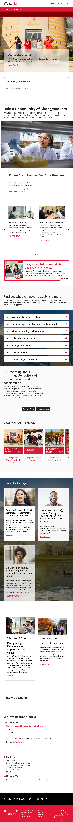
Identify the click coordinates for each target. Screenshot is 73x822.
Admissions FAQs (43, 409)
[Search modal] (67, 3)
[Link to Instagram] (38, 798)
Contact (23, 814)
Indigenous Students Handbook (34, 459)
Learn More (44, 241)
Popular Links (56, 3)
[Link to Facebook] (34, 798)
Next (67, 229)
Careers (40, 816)
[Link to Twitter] (30, 798)
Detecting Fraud (28, 409)
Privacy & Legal (42, 812)
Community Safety (43, 811)
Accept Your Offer (14, 65)
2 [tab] (37, 255)
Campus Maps (25, 818)
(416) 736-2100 (25, 816)
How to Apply (14, 236)
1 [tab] (35, 255)
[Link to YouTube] (42, 798)
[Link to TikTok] (46, 798)
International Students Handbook (54, 459)
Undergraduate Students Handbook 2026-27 (13, 460)
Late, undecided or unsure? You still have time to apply (43, 266)
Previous (5, 229)
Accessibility (41, 814)
